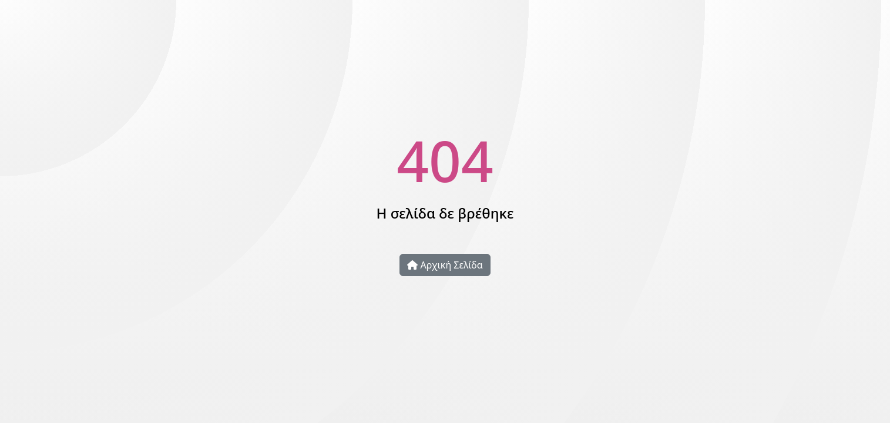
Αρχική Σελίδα (444, 264)
